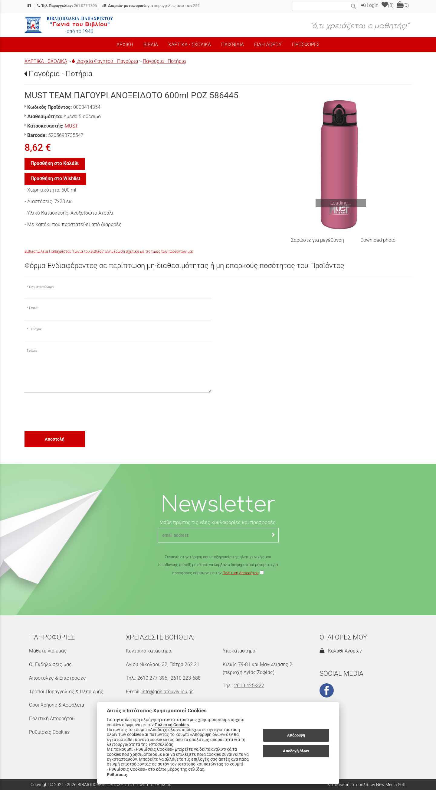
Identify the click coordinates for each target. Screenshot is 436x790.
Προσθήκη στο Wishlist (55, 178)
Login (370, 5)
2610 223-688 (186, 678)
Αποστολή (54, 439)
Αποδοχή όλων (296, 751)
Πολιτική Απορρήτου (240, 573)
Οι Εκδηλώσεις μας (50, 664)
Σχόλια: (32, 351)
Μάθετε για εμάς (48, 651)
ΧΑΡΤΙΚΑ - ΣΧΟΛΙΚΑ (46, 61)
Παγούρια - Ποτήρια (164, 61)
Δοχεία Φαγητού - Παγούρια (105, 61)
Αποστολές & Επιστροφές (57, 678)
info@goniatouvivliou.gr (167, 691)
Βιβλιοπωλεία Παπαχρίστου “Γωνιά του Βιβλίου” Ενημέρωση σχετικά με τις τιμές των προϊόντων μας (109, 251)
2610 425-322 (249, 685)
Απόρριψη (296, 735)
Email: (33, 308)
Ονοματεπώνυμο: (41, 287)
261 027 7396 (67, 5)
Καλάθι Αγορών (341, 651)
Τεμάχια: (35, 329)
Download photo (377, 240)
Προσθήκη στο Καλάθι (55, 163)
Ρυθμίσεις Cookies (49, 732)
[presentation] (70, 411)
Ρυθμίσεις (117, 774)
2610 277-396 (152, 678)
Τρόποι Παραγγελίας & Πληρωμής (66, 691)
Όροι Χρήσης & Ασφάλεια (56, 705)
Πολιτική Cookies (172, 724)
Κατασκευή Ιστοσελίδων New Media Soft (367, 784)
